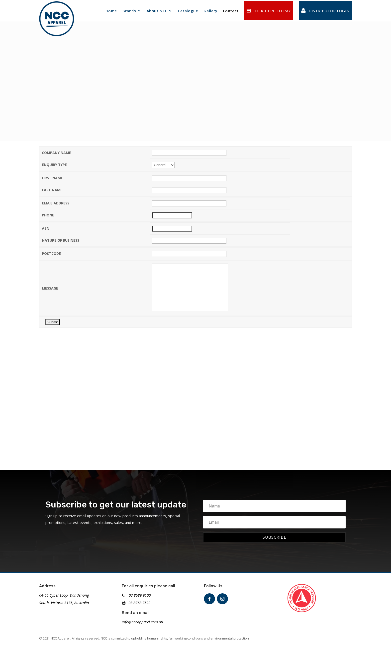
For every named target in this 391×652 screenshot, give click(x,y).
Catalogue (188, 10)
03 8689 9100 (136, 595)
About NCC (157, 10)
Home (111, 10)
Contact (231, 10)
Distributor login (325, 11)
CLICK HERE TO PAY (269, 10)
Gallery (210, 10)
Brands (129, 10)
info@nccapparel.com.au (142, 621)
